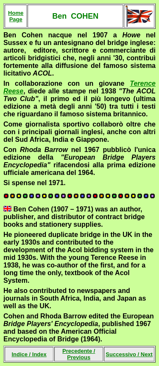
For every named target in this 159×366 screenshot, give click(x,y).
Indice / (28, 354)
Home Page (15, 16)
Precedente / (78, 354)
